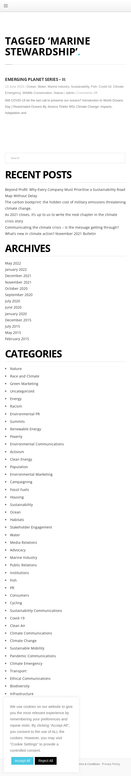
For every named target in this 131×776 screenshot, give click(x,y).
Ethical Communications (30, 678)
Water (42, 86)
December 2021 (18, 275)
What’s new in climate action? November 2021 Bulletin (50, 233)
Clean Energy (21, 459)
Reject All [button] (45, 761)
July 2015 (12, 326)
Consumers (19, 595)
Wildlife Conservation (37, 93)
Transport (18, 671)
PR (12, 587)
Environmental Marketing (31, 474)
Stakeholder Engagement (31, 527)
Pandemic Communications (33, 656)
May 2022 (13, 263)
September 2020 (19, 294)
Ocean (31, 86)
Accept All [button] (22, 761)
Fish (94, 86)
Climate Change (23, 640)
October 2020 (16, 288)
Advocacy (18, 550)
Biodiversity (20, 686)
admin (70, 93)
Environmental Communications (37, 444)
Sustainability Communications (36, 610)
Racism (16, 406)
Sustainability (80, 86)
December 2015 (18, 320)
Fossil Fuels (19, 489)
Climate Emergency (26, 663)
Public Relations (23, 565)
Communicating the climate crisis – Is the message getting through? (62, 227)
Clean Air (17, 625)
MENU (6, 6)
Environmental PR (25, 414)
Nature (58, 93)
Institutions (19, 572)
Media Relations (23, 542)
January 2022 (16, 269)
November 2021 (18, 282)
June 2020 (13, 307)
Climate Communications (31, 633)
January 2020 (16, 313)
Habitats (17, 519)
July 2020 (12, 301)
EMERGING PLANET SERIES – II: (35, 79)
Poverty (16, 436)
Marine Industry (58, 86)
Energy (16, 398)
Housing (17, 497)
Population (19, 466)
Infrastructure (22, 693)
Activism (17, 451)
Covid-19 (105, 86)
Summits (17, 421)
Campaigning (21, 481)
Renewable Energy (25, 429)
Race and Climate (24, 376)
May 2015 (13, 332)
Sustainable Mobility (27, 648)
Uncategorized (22, 391)
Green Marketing (24, 383)
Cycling (16, 602)
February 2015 (17, 338)
